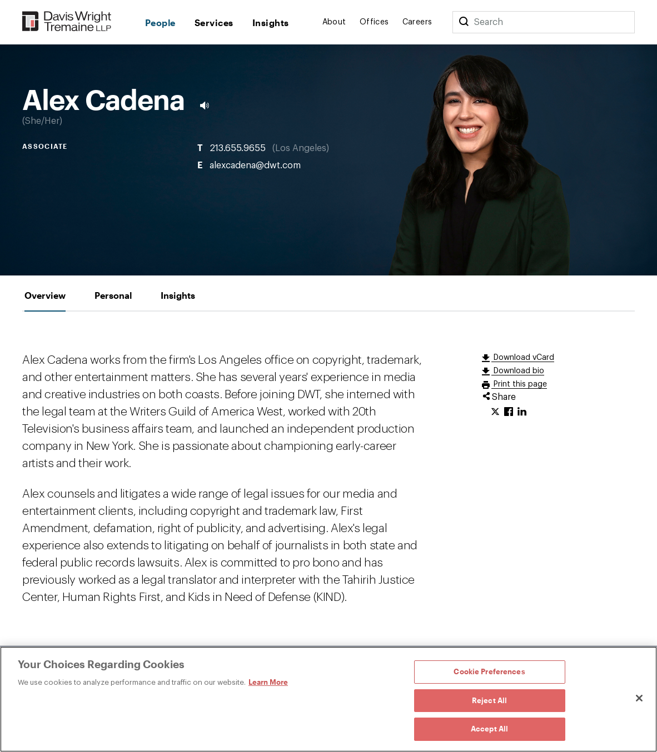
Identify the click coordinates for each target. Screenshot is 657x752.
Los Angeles (300, 148)
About (334, 22)
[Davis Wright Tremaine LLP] (67, 22)
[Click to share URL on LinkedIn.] (521, 412)
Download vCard (522, 358)
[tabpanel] (328, 479)
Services (214, 22)
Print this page (519, 384)
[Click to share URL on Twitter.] (495, 412)
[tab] (45, 295)
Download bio (517, 371)
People (160, 22)
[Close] (639, 698)
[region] (328, 699)
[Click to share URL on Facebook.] (508, 412)
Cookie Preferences (489, 671)
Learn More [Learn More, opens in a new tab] (268, 682)
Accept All (489, 728)
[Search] (464, 22)
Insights (270, 22)
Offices (374, 22)
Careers (417, 22)
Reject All (489, 700)
